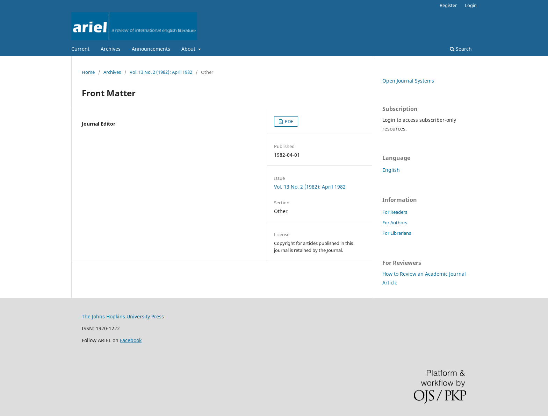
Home (88, 72)
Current (80, 48)
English (391, 170)
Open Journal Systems (408, 80)
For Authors (394, 222)
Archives (111, 48)
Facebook (131, 340)
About (189, 48)
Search (461, 48)
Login (471, 5)
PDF (288, 121)
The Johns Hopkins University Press (123, 316)
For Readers (394, 212)
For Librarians (396, 233)
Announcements (151, 48)
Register (448, 5)
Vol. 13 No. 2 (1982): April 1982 (161, 72)
